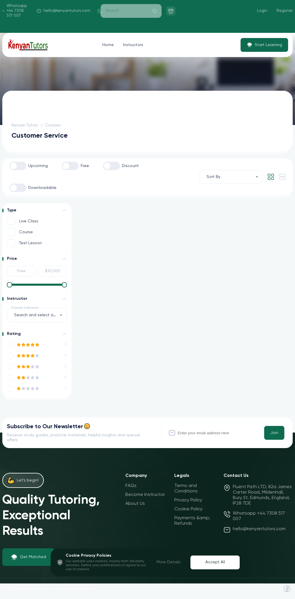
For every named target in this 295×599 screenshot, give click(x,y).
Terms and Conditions (186, 489)
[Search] (131, 11)
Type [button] (11, 210)
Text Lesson (30, 243)
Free (85, 166)
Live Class (28, 221)
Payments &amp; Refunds (192, 521)
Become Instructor (145, 494)
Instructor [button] (17, 299)
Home (108, 45)
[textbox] (37, 315)
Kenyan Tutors (25, 125)
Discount (130, 166)
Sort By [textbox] (213, 177)
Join (274, 433)
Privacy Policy (188, 500)
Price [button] (12, 259)
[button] (64, 210)
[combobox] (231, 177)
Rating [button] (14, 334)
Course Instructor (25, 308)
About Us (135, 503)
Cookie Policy (188, 509)
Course (26, 232)
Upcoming (38, 166)
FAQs (131, 486)
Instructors (133, 45)
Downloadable (42, 188)
